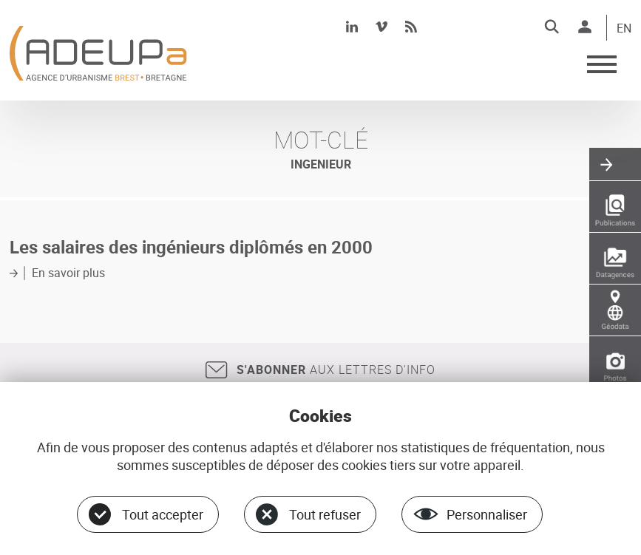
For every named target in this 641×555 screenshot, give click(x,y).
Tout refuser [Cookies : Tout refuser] (325, 514)
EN (624, 28)
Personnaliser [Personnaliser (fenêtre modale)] (487, 514)
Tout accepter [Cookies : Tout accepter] (162, 514)
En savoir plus (68, 273)
